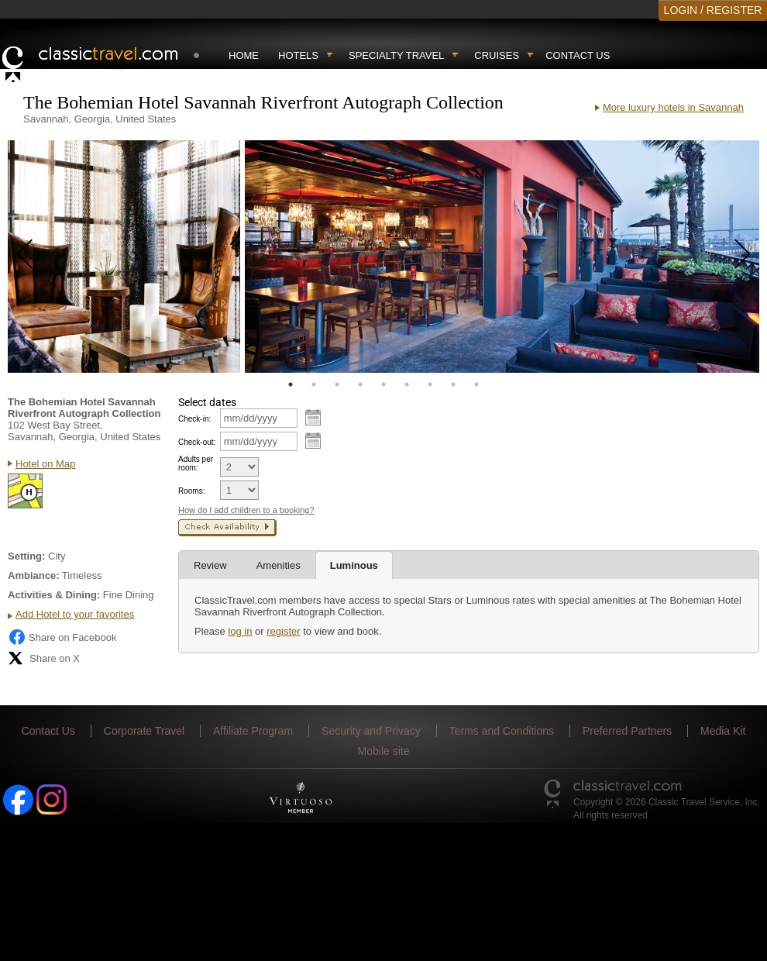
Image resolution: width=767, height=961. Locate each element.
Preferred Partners (627, 731)
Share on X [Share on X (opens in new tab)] (44, 658)
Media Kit (722, 731)
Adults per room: (195, 463)
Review (210, 565)
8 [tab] (453, 384)
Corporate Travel (144, 731)
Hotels (298, 55)
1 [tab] (290, 384)
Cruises (496, 55)
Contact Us (577, 55)
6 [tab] (406, 384)
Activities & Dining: (54, 595)
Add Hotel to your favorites (74, 614)
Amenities (278, 565)
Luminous (354, 565)
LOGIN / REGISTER (713, 10)
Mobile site (384, 751)
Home (244, 55)
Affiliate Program (253, 731)
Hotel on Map (45, 464)
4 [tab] (360, 384)
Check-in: (194, 419)
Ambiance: (33, 575)
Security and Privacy (371, 731)
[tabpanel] (124, 256)
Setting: (26, 556)
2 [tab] (314, 384)
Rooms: (191, 491)
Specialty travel (396, 55)
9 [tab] (476, 384)
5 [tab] (383, 384)
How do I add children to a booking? (246, 510)
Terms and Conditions (501, 731)
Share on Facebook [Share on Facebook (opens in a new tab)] (62, 637)
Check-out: (196, 442)
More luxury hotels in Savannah (673, 107)
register (283, 631)
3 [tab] (337, 384)
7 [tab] (430, 384)
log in (240, 631)
